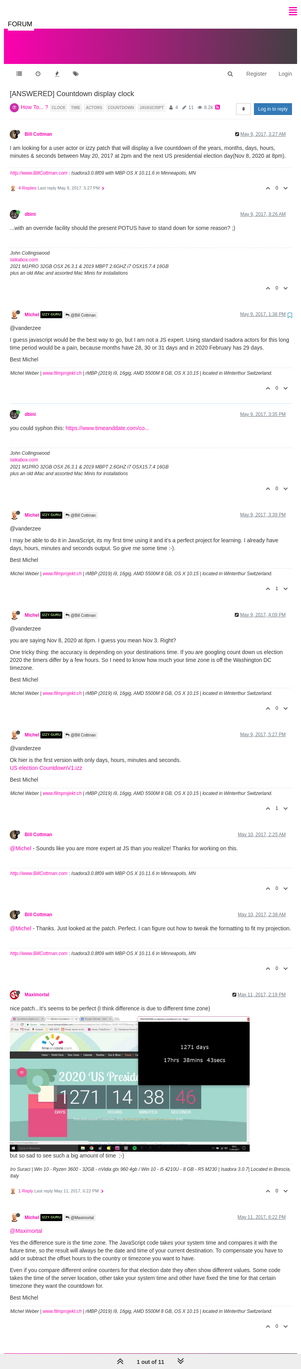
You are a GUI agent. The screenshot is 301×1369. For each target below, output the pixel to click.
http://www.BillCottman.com (38, 165)
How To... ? (34, 99)
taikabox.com (24, 252)
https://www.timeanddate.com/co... (107, 420)
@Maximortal (79, 1210)
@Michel (20, 840)
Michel (32, 307)
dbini (30, 206)
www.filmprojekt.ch (62, 365)
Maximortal (37, 987)
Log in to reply (273, 101)
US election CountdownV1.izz (46, 760)
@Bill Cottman (80, 307)
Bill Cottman (38, 126)
